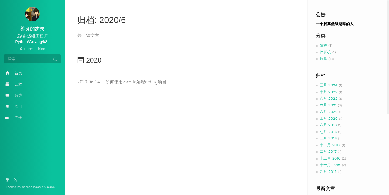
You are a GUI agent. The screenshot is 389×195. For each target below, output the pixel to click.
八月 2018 (328, 125)
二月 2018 (328, 138)
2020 (89, 60)
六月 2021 (328, 105)
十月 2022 (328, 92)
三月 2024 (328, 85)
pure (50, 187)
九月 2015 (328, 171)
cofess (27, 187)
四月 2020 (329, 118)
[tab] (186, 58)
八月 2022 (328, 98)
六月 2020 (329, 111)
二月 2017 (328, 151)
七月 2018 (328, 131)
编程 (323, 45)
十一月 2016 (330, 164)
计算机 (325, 52)
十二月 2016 (330, 158)
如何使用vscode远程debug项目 (121, 82)
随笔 (323, 58)
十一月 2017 (330, 145)
